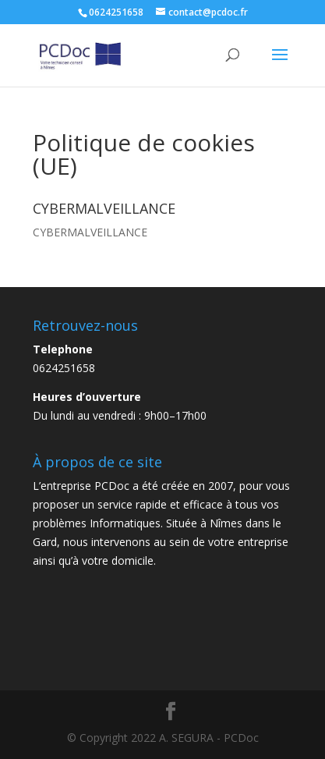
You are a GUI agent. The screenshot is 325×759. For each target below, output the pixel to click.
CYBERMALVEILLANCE (90, 232)
